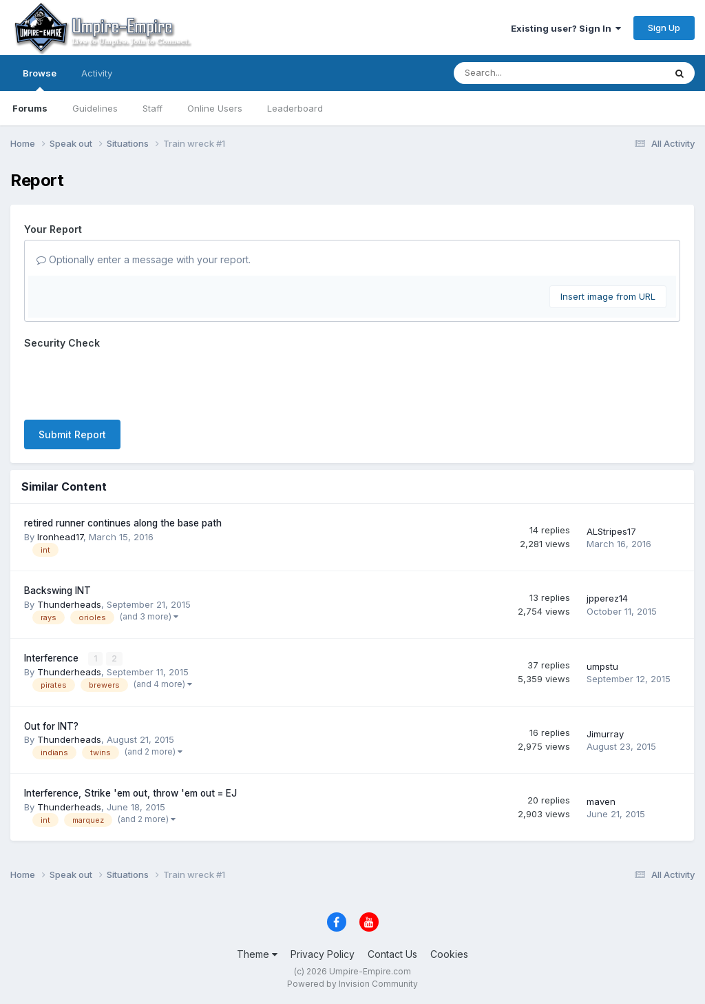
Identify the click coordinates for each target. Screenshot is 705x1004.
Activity (96, 73)
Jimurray (605, 733)
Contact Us (392, 954)
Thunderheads (69, 604)
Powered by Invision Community (352, 984)
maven (601, 801)
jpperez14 (607, 598)
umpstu (602, 666)
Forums (30, 108)
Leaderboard (295, 108)
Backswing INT (57, 590)
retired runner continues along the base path (123, 523)
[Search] (521, 73)
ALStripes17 (611, 531)
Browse (39, 79)
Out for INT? (51, 726)
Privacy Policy (323, 954)
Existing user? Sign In (566, 28)
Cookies (449, 954)
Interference (52, 658)
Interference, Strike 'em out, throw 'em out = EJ (130, 793)
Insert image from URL (607, 296)
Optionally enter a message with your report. (143, 259)
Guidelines (95, 108)
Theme (257, 954)
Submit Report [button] (72, 434)
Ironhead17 (60, 536)
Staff (152, 108)
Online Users (214, 108)
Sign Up (664, 27)
